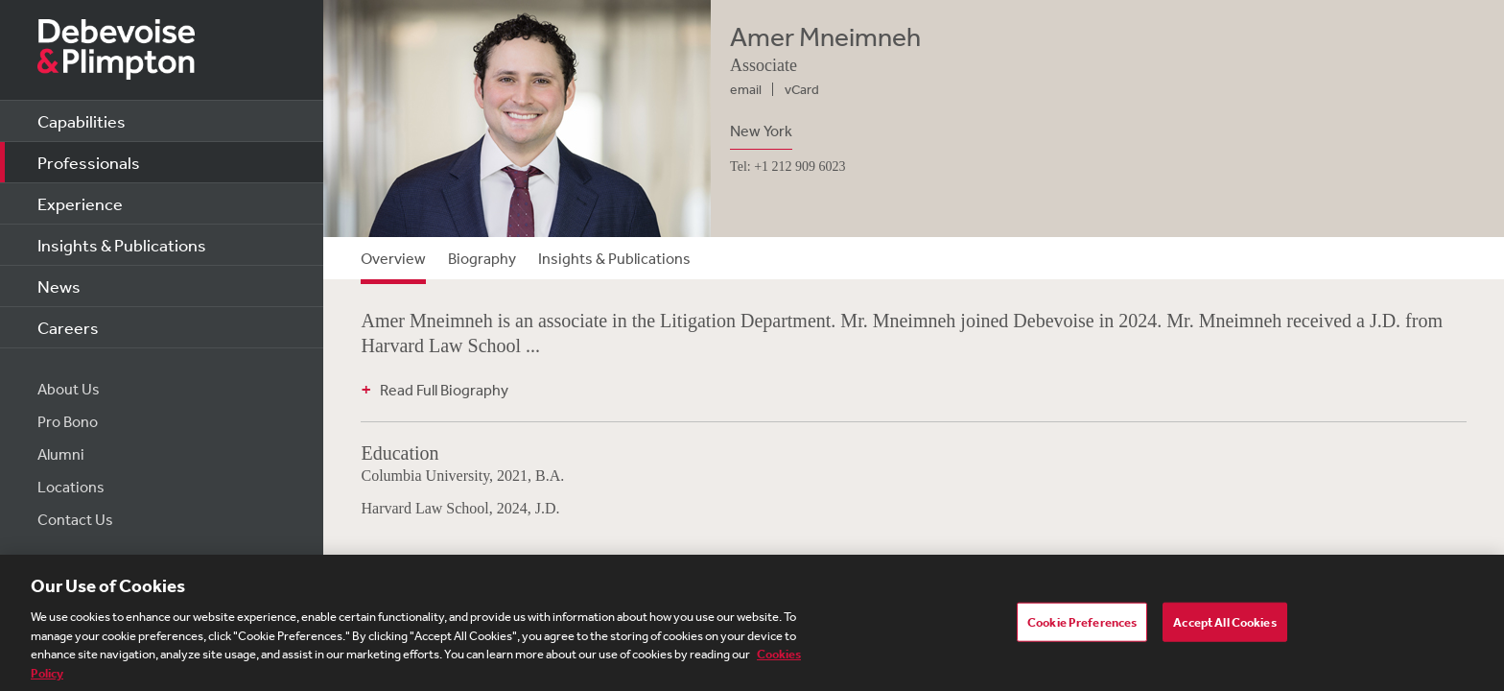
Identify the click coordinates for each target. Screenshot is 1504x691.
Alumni (60, 454)
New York (761, 130)
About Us (68, 388)
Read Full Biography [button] (444, 389)
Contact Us (75, 519)
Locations (71, 486)
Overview (393, 258)
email (746, 89)
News (59, 286)
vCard (802, 89)
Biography (482, 258)
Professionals (88, 162)
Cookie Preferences (1082, 628)
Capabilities (81, 120)
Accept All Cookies (1224, 628)
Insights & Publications (121, 244)
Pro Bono (67, 421)
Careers (68, 327)
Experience (80, 203)
